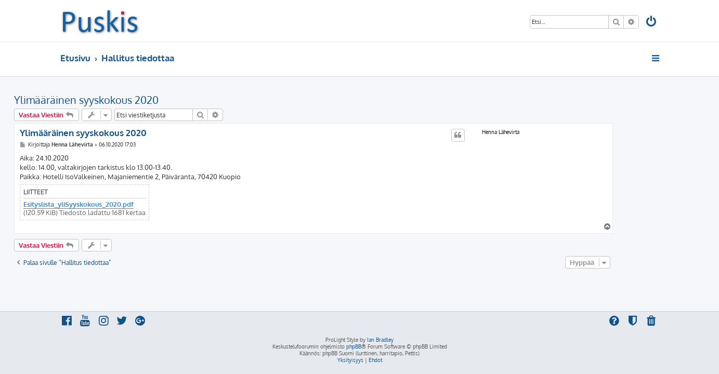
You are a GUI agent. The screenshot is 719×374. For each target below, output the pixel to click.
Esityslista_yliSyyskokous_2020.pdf (125, 204)
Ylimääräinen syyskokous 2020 (132, 99)
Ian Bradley (380, 340)
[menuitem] (651, 23)
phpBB (353, 346)
